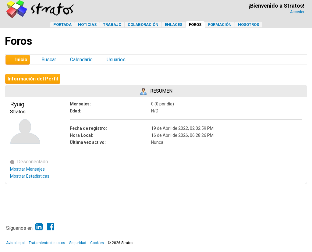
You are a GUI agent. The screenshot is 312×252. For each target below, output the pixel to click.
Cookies (97, 243)
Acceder (297, 12)
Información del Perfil (33, 79)
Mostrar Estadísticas (29, 176)
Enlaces (173, 24)
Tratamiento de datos (47, 243)
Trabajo (112, 24)
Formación (220, 24)
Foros (195, 24)
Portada (62, 24)
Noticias (87, 24)
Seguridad (77, 243)
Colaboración (143, 24)
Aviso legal (15, 243)
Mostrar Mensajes (27, 169)
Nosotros (248, 24)
